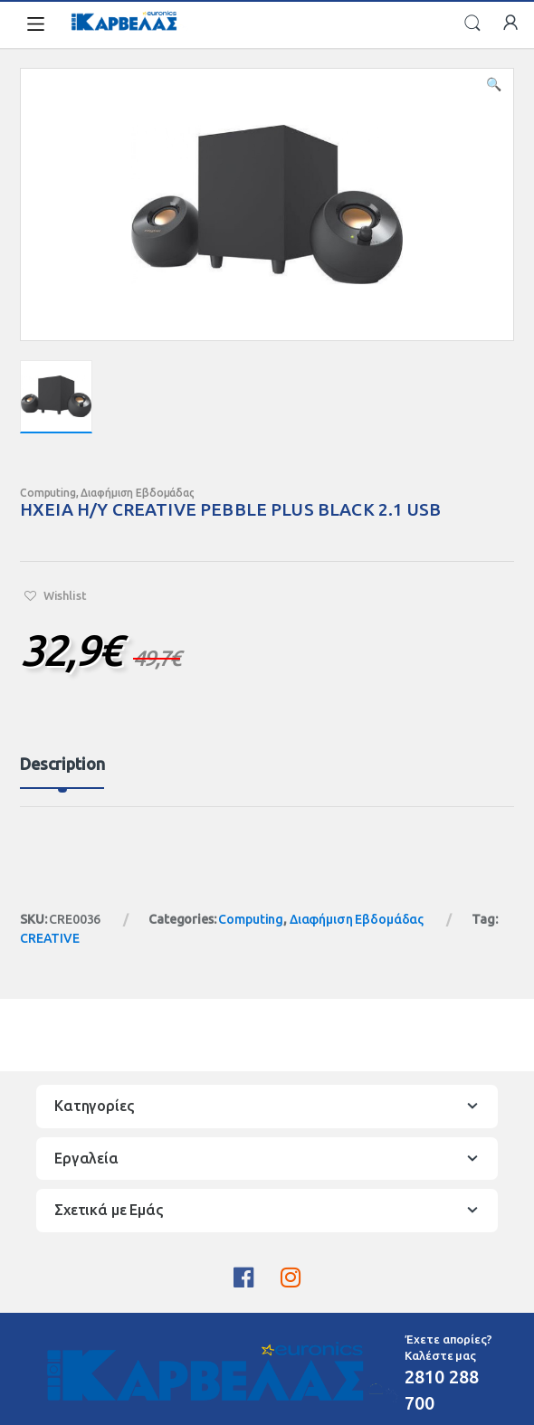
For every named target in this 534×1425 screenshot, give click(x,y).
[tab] (62, 771)
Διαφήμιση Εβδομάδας (137, 493)
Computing (48, 493)
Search (472, 23)
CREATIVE (50, 938)
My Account (510, 23)
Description (62, 764)
